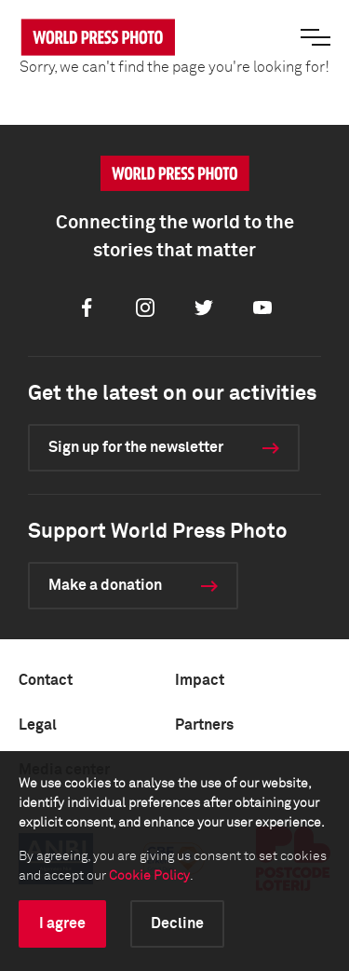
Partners (204, 725)
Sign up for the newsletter (135, 447)
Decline (177, 923)
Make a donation (105, 585)
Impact (199, 680)
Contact (46, 680)
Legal (38, 725)
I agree (62, 923)
